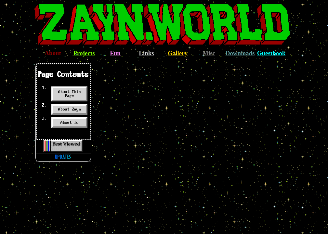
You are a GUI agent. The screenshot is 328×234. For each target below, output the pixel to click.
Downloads (240, 53)
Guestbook (271, 53)
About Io (69, 123)
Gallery (178, 53)
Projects (84, 53)
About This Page (69, 94)
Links (146, 53)
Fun (115, 53)
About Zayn (69, 109)
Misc (209, 53)
